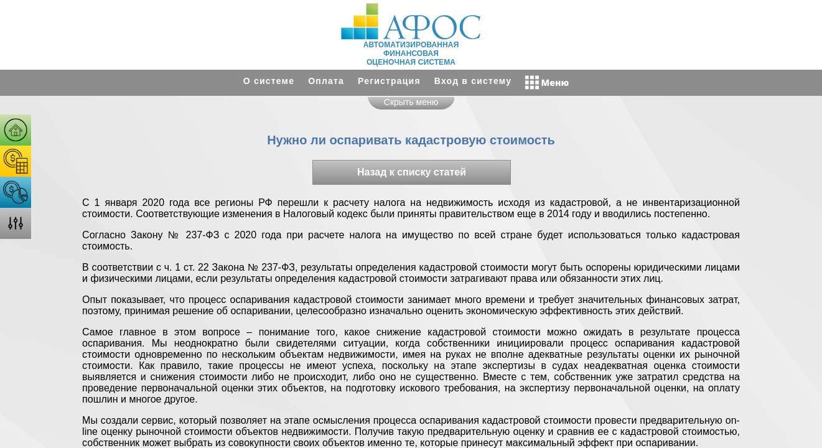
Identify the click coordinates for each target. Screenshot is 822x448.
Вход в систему (472, 81)
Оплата (326, 81)
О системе (268, 81)
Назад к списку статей (411, 172)
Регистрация (389, 81)
